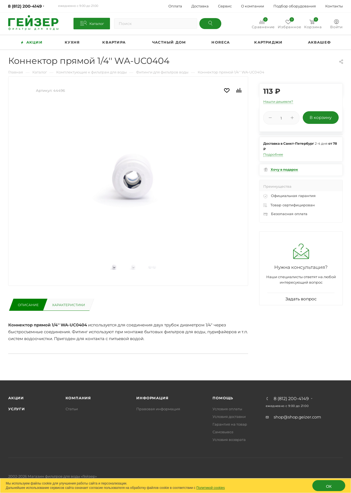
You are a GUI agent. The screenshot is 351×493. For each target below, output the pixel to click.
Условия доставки (229, 416)
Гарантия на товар (230, 424)
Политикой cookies (210, 488)
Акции (16, 398)
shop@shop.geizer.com (297, 417)
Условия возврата (229, 439)
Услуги (16, 409)
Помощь (223, 398)
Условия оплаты (227, 409)
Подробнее (273, 154)
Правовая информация (158, 409)
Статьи (72, 409)
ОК (329, 486)
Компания (78, 398)
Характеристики (68, 305)
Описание (28, 305)
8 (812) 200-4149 (291, 399)
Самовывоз (223, 432)
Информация (152, 398)
